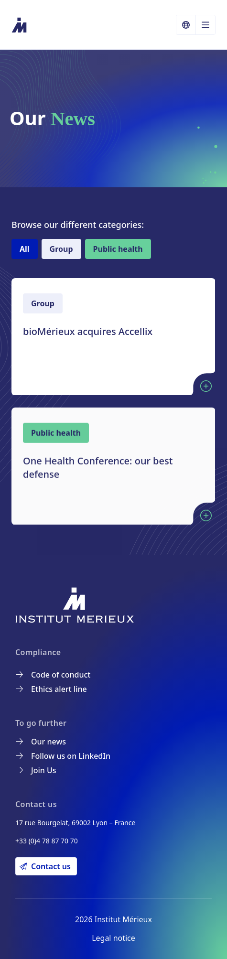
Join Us (36, 770)
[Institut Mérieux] (19, 25)
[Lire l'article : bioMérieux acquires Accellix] (206, 386)
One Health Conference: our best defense (98, 474)
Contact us (45, 866)
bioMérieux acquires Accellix (87, 331)
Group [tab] (61, 249)
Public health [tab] (118, 249)
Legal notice (113, 938)
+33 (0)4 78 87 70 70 (46, 840)
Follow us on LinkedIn (63, 756)
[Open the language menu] (205, 24)
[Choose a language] (185, 24)
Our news (41, 741)
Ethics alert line (51, 689)
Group (42, 303)
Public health (56, 439)
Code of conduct (53, 674)
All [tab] (25, 249)
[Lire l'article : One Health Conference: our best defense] (206, 522)
